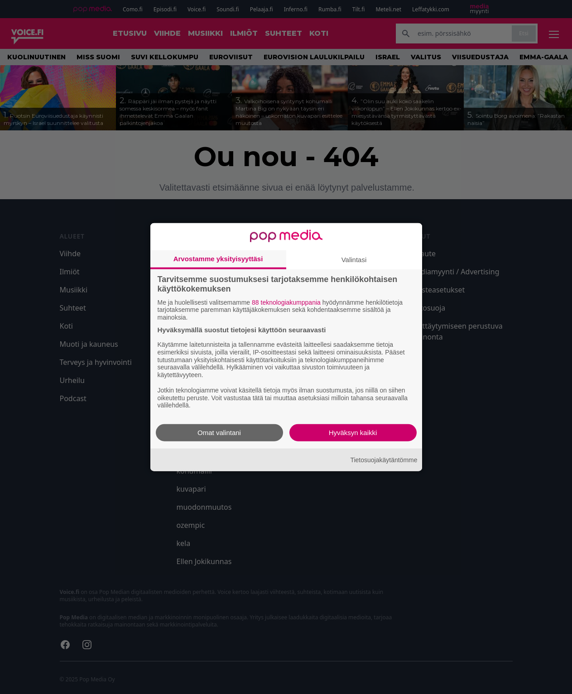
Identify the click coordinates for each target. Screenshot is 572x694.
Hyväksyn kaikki (353, 432)
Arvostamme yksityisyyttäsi (218, 258)
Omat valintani (219, 432)
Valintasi (354, 259)
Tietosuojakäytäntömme (383, 459)
